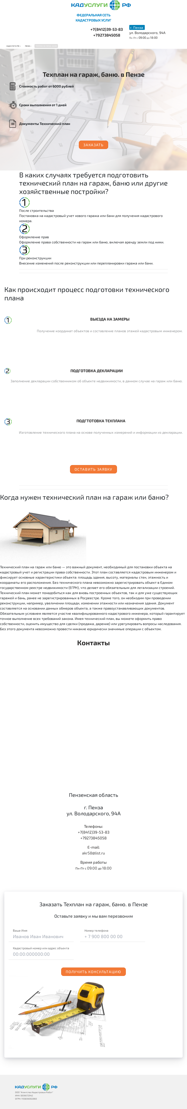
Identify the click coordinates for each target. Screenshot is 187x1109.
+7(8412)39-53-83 (106, 29)
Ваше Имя (20, 930)
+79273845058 (106, 35)
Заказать (93, 145)
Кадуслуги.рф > (13, 46)
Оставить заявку (93, 469)
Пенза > (28, 46)
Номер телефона (96, 930)
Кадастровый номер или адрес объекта (41, 948)
